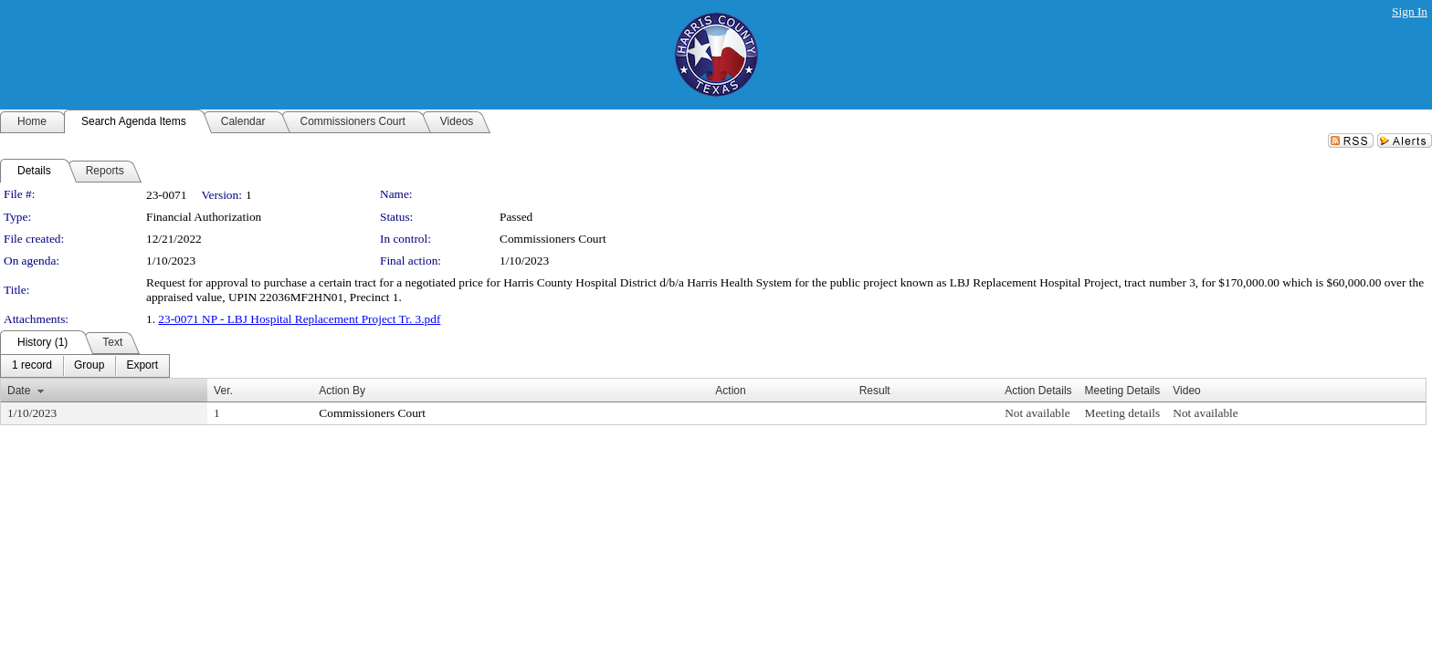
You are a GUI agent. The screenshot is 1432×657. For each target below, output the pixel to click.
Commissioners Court (553, 238)
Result (874, 390)
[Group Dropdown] (89, 366)
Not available (1037, 413)
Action (730, 390)
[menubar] (85, 366)
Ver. (223, 390)
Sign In (1409, 11)
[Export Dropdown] (142, 366)
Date (18, 390)
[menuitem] (32, 366)
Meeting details (1123, 413)
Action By (342, 390)
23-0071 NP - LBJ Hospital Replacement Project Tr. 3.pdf (299, 319)
